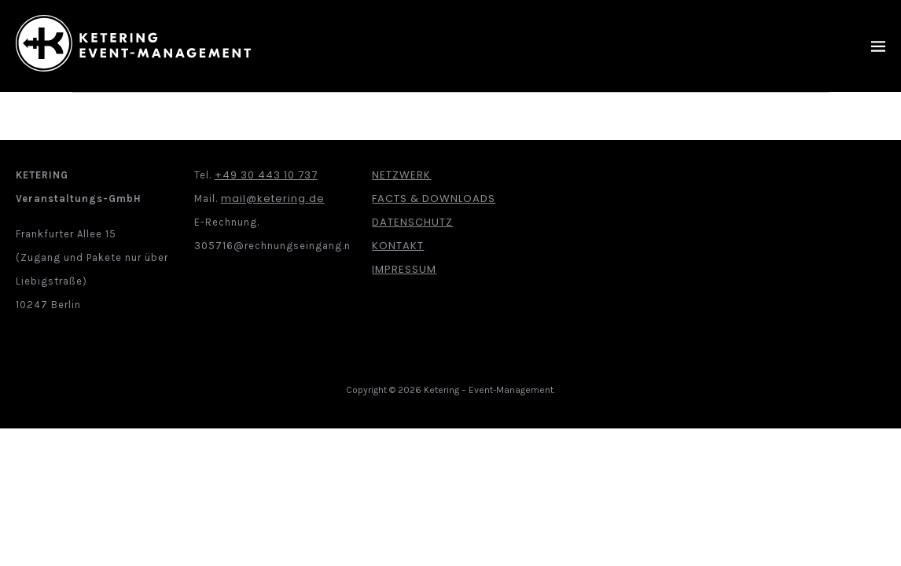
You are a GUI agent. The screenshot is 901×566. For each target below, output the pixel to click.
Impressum (404, 269)
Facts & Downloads (433, 198)
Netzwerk (401, 174)
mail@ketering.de (273, 198)
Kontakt (398, 245)
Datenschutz (412, 222)
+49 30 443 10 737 (266, 174)
